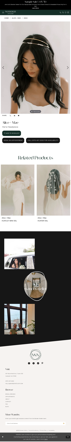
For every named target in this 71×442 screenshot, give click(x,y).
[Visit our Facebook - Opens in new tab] (29, 364)
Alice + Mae (16, 18)
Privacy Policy (43, 431)
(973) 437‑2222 (9, 381)
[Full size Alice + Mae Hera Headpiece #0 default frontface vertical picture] (35, 68)
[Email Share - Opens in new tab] (18, 115)
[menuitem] (3, 12)
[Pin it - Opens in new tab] (14, 115)
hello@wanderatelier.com (14, 384)
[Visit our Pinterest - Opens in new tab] (42, 364)
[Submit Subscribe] (64, 424)
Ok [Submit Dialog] (68, 437)
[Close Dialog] (2, 437)
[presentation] (17, 190)
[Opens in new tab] (19, 254)
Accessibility (52, 431)
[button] (3, 12)
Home (6, 18)
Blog (7, 407)
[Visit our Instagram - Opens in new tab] (33, 364)
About (7, 399)
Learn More (35, 8)
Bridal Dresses (10, 394)
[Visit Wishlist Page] (65, 12)
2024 (25, 18)
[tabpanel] (35, 68)
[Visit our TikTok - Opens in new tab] (38, 364)
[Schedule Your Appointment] (68, 12)
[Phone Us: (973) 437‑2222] (60, 12)
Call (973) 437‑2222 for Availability (43, 141)
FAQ (6, 404)
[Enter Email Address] (35, 424)
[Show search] (63, 12)
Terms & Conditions (33, 431)
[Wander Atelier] (10, 12)
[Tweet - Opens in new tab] (10, 115)
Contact (8, 402)
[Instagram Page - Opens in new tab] (35, 286)
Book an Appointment (13, 141)
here (45, 440)
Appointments (10, 397)
